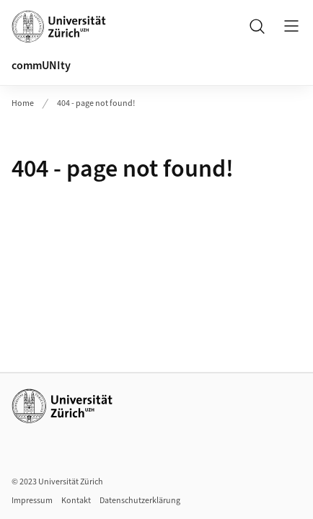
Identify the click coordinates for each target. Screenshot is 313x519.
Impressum (32, 500)
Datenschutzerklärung (140, 500)
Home (23, 103)
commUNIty (41, 66)
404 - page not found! (96, 103)
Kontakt (76, 500)
